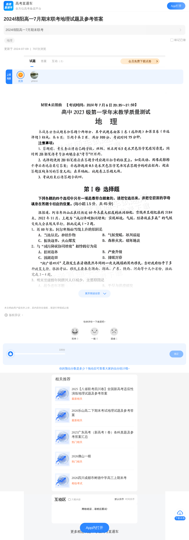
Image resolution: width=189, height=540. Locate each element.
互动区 (60, 499)
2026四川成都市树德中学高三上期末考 (99, 478)
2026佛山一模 (81, 456)
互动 (58, 61)
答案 (44, 61)
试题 (32, 61)
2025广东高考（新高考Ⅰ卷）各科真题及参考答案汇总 (103, 435)
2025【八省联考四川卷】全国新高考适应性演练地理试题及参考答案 (103, 391)
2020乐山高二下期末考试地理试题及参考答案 (103, 413)
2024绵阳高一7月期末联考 (25, 30)
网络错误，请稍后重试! (94, 509)
